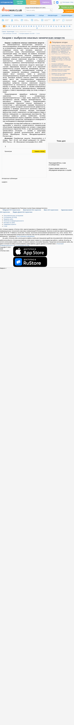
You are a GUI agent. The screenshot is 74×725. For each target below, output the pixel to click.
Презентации (52, 15)
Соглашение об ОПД (10, 217)
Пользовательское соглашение (13, 215)
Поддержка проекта (10, 224)
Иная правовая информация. (26, 236)
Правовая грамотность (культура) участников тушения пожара (60, 70)
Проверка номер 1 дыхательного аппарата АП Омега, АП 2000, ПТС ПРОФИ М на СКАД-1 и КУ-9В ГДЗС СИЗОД (61, 59)
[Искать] (50, 10)
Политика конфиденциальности (14, 221)
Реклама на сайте (67, 7)
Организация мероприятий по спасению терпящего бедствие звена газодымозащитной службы (61, 79)
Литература (30, 15)
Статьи (41, 15)
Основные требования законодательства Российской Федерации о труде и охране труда (60, 65)
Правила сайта (8, 219)
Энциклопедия (66, 15)
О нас (5, 226)
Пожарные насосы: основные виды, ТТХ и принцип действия (61, 74)
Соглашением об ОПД (22, 245)
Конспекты (18, 15)
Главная (4, 31)
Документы (6, 15)
